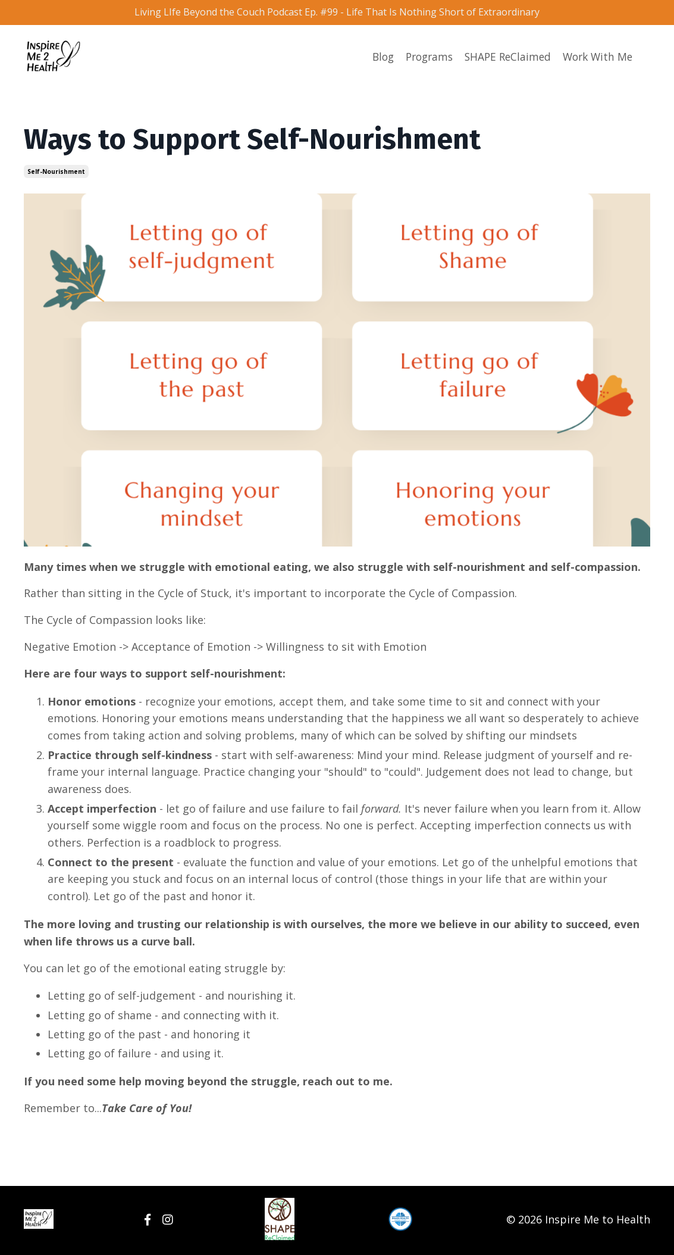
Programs (421, 59)
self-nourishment (56, 173)
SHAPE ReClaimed (502, 59)
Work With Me (595, 59)
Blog (372, 59)
